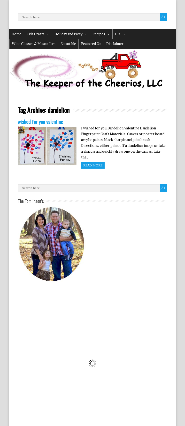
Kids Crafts (37, 34)
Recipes (101, 34)
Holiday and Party (70, 34)
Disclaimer (114, 44)
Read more (92, 165)
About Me (68, 44)
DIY (120, 34)
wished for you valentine (40, 121)
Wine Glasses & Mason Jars (33, 44)
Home (16, 34)
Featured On (91, 44)
